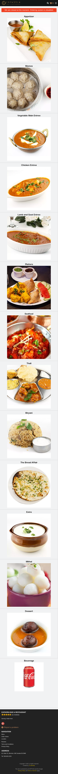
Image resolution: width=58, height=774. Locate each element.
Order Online (5, 736)
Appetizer (29, 16)
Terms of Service (32, 770)
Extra (29, 512)
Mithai (29, 561)
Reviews (3, 741)
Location (3, 739)
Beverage (29, 660)
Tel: (6, 756)
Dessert (29, 611)
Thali (29, 363)
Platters (29, 264)
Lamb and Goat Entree (29, 214)
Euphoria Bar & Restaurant (13, 712)
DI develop (32, 765)
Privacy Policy (5, 746)
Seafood (29, 313)
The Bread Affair (28, 462)
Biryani (28, 412)
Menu (3, 734)
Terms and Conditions (7, 744)
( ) (52, 3)
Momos (29, 65)
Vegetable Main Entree (29, 115)
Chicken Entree (29, 165)
